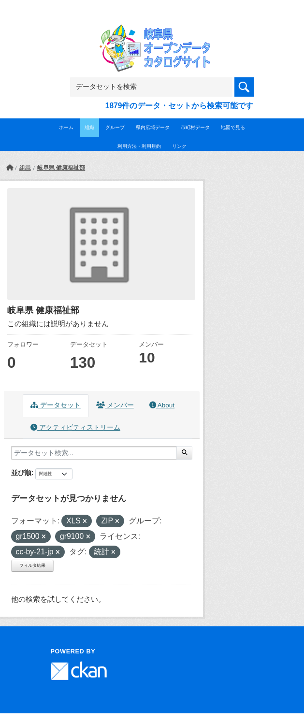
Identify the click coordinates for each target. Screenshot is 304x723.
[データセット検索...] (94, 453)
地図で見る (233, 127)
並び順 (21, 473)
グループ (115, 127)
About (161, 405)
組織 (89, 127)
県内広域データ (153, 127)
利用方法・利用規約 (139, 146)
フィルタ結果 (32, 565)
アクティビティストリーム (75, 427)
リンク (179, 146)
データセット (55, 405)
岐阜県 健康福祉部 (61, 167)
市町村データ (195, 127)
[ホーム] (9, 167)
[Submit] (184, 453)
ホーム (66, 127)
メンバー (115, 405)
